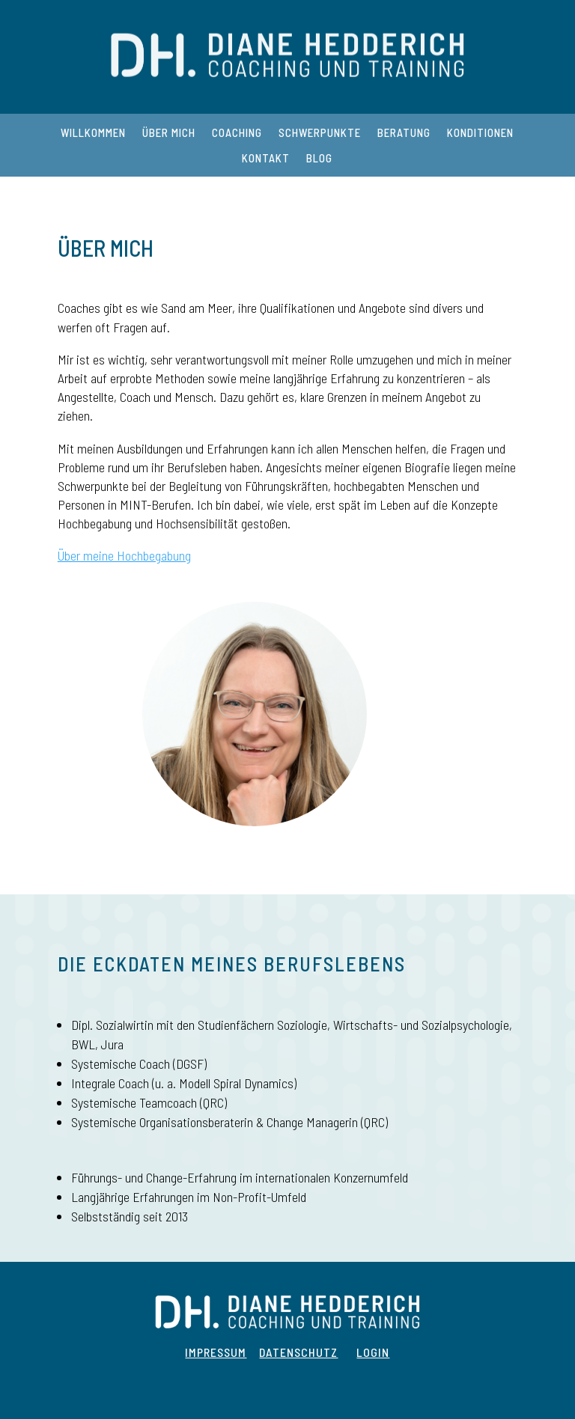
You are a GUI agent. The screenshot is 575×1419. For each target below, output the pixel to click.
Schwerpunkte (320, 132)
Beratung (404, 132)
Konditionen (480, 132)
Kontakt (266, 158)
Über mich (168, 132)
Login (372, 1352)
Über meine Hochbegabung (124, 555)
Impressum (215, 1352)
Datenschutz (298, 1352)
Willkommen (93, 132)
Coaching (237, 132)
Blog (319, 158)
